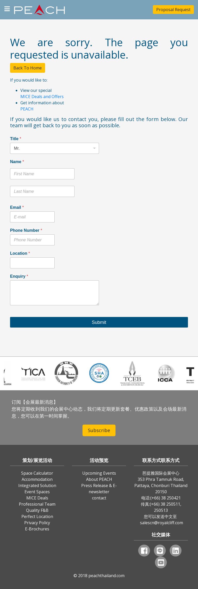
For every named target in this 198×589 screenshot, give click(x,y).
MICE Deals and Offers (42, 96)
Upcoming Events (99, 473)
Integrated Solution (37, 485)
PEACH (27, 109)
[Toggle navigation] (7, 8)
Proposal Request (173, 9)
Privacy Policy (37, 523)
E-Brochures (37, 529)
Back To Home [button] (27, 68)
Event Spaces (37, 492)
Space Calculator (37, 473)
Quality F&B (37, 510)
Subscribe (99, 430)
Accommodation (37, 479)
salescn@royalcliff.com (161, 523)
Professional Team (37, 504)
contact (99, 498)
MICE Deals (37, 498)
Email (17, 207)
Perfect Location (37, 516)
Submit (99, 322)
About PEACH (99, 479)
